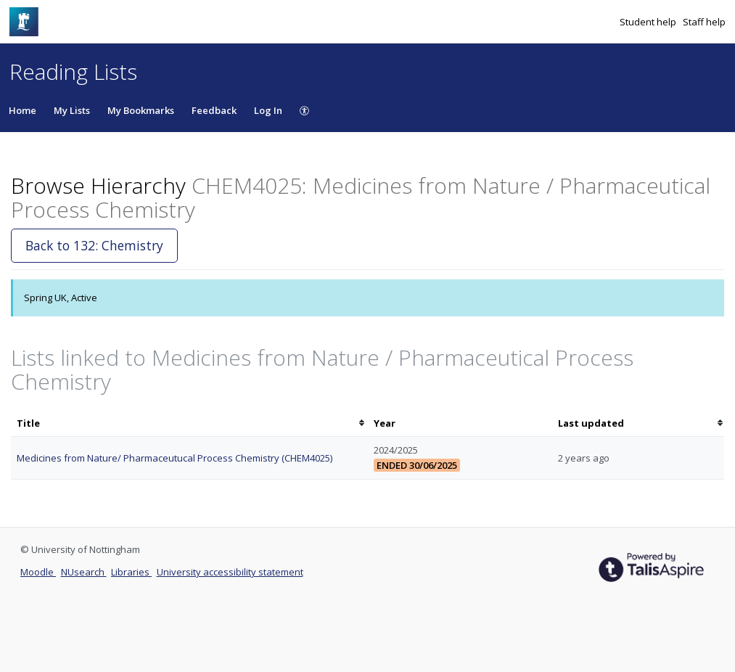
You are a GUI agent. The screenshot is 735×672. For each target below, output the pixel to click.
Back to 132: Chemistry (94, 245)
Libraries (131, 571)
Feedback (214, 110)
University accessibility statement (230, 571)
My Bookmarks (140, 110)
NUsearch (84, 571)
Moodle (38, 571)
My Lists (72, 110)
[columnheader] (189, 423)
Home (22, 110)
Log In (268, 110)
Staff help (704, 21)
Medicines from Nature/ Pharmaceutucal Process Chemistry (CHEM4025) (174, 457)
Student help (649, 21)
